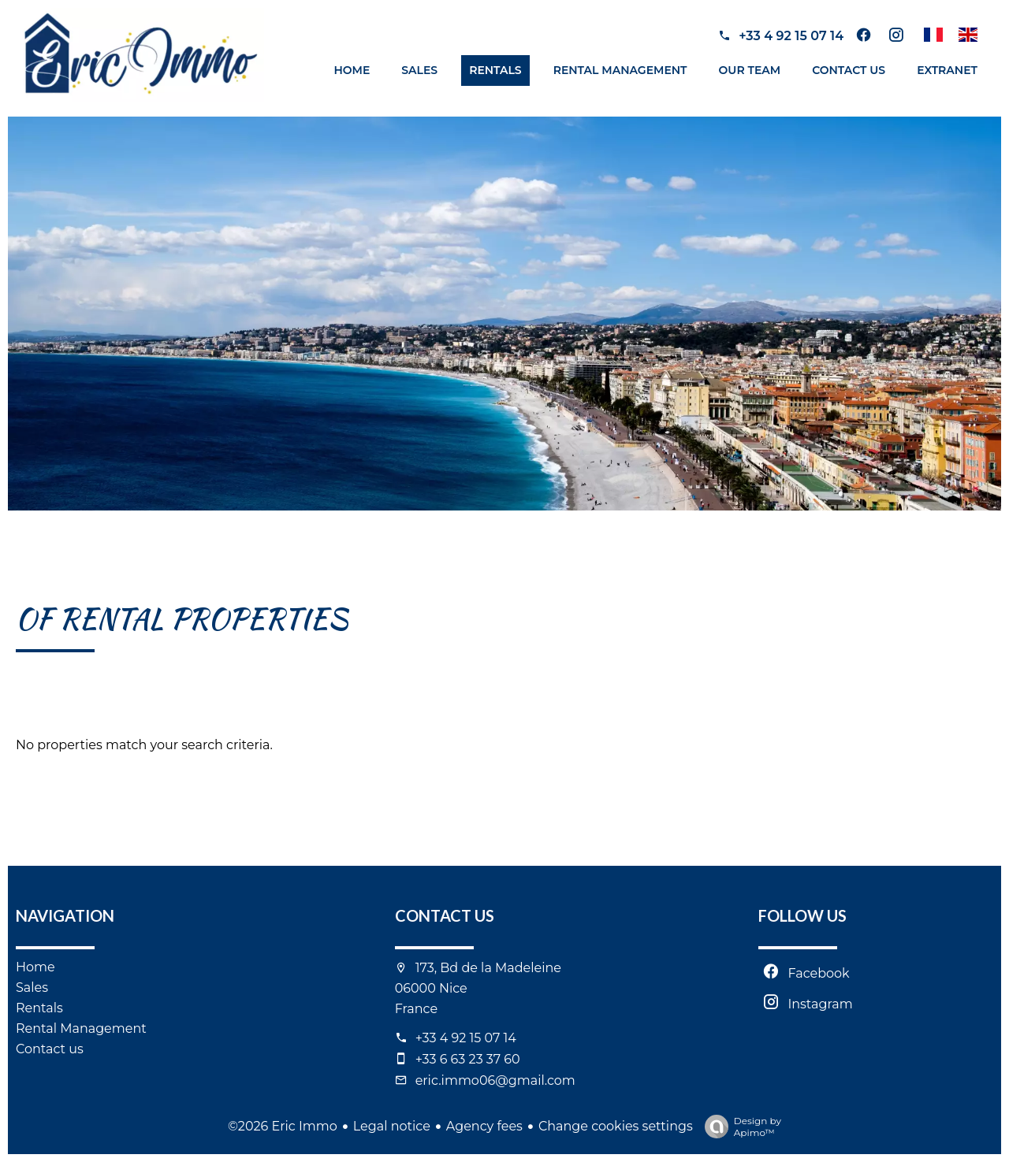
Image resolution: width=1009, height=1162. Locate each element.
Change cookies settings (615, 1126)
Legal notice (391, 1126)
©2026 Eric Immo (282, 1126)
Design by (739, 1126)
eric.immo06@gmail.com (495, 1080)
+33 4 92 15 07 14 (791, 35)
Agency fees (484, 1126)
